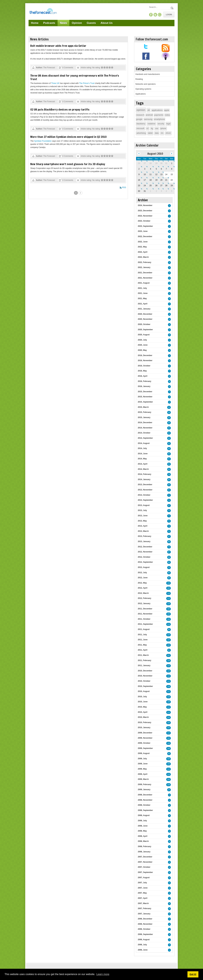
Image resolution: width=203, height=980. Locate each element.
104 (168, 717)
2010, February (144, 722)
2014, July (142, 448)
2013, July (142, 510)
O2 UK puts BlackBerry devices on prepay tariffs (59, 109)
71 (169, 495)
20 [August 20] (161, 180)
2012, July (142, 572)
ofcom (168, 133)
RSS (124, 187)
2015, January (144, 417)
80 (169, 578)
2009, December (145, 733)
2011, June (142, 640)
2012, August (144, 567)
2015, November (145, 397)
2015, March (143, 407)
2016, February (144, 381)
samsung (148, 119)
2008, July (142, 820)
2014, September (145, 438)
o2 (148, 128)
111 (168, 691)
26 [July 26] (139, 163)
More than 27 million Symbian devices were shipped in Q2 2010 (68, 137)
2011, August (144, 629)
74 (169, 526)
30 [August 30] (139, 191)
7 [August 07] (166, 169)
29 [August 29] (172, 185)
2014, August (144, 443)
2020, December (145, 314)
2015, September (145, 402)
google (139, 119)
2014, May (142, 459)
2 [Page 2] (80, 193)
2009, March (143, 779)
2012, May (142, 583)
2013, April (142, 526)
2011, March (143, 655)
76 (169, 500)
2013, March (143, 531)
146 (168, 738)
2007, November (145, 862)
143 (168, 728)
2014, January (144, 479)
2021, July (142, 288)
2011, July (142, 634)
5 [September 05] (171, 191)
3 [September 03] (161, 191)
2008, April (142, 836)
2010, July (142, 696)
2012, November (145, 552)
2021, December (145, 273)
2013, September (145, 500)
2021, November (145, 278)
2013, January (144, 541)
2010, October (144, 681)
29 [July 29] (156, 163)
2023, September (145, 226)
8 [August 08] (171, 169)
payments (158, 115)
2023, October (144, 221)
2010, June (142, 702)
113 (168, 598)
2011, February (144, 660)
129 (168, 604)
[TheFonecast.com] (43, 12)
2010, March (143, 717)
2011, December (145, 609)
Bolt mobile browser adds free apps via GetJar (58, 46)
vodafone (151, 124)
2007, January (144, 914)
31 (169, 443)
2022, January (144, 267)
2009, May (142, 769)
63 (169, 469)
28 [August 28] (166, 185)
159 (168, 759)
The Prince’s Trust (86, 83)
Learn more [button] (102, 974)
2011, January (144, 665)
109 (168, 614)
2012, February (144, 598)
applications (157, 110)
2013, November (145, 490)
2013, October (144, 495)
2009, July (142, 758)
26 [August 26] (156, 185)
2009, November (145, 738)
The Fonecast (49, 67)
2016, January (144, 386)
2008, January (144, 852)
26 (169, 418)
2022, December (145, 236)
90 (169, 629)
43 (169, 448)
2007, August (144, 877)
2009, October (144, 743)
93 (169, 753)
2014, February (144, 474)
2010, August (144, 691)
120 (168, 640)
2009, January (144, 789)
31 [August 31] (145, 191)
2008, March (143, 841)
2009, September (145, 748)
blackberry (141, 124)
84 (169, 480)
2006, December (145, 919)
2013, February (144, 536)
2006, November (145, 924)
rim (162, 133)
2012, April (142, 588)
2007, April (142, 898)
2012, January (144, 603)
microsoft (140, 128)
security (161, 124)
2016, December (145, 355)
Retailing (139, 79)
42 (169, 438)
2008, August (144, 815)
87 (169, 552)
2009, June (142, 764)
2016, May (142, 371)
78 (169, 474)
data (156, 133)
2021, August (144, 283)
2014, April (142, 464)
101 (168, 655)
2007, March (143, 903)
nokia (167, 115)
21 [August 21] (166, 180)
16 (169, 407)
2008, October (144, 805)
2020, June (142, 345)
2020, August (144, 335)
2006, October (144, 929)
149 (168, 743)
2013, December (145, 484)
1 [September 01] (150, 191)
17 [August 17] (145, 180)
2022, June (142, 242)
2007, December (145, 857)
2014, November (145, 428)
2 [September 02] (156, 191)
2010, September (145, 686)
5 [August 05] (156, 169)
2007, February (144, 908)
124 (168, 635)
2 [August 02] (139, 169)
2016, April (142, 376)
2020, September (145, 329)
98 (169, 557)
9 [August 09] (139, 174)
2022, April (142, 252)
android (149, 115)
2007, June (142, 888)
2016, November (145, 360)
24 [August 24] (145, 185)
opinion (141, 109)
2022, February (144, 262)
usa (156, 128)
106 (168, 609)
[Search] (159, 7)
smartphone (159, 119)
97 (169, 536)
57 (169, 505)
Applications (140, 94)
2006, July (142, 945)
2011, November (145, 614)
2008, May (142, 831)
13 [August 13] (161, 174)
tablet (150, 133)
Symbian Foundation (43, 141)
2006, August (144, 939)
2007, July (142, 883)
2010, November (145, 676)
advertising (141, 133)
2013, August (144, 505)
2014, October (144, 433)
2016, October (144, 366)
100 (168, 588)
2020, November (145, 319)
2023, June (142, 231)
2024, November (145, 205)
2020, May (142, 350)
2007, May (142, 893)
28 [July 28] (150, 163)
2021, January (144, 309)
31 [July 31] (166, 163)
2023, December (145, 211)
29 (169, 790)
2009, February (144, 784)
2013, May (142, 521)
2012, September (145, 562)
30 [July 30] (161, 163)
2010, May (142, 707)
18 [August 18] (150, 180)
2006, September (145, 934)
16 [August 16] (139, 180)
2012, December (145, 547)
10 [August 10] (145, 174)
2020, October (144, 324)
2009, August (144, 753)
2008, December (145, 795)
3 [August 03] (144, 169)
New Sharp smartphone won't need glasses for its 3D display (67, 164)
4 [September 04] (166, 191)
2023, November (145, 216)
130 (168, 619)
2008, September (145, 810)
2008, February (144, 846)
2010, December (145, 671)
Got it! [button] (193, 974)
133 (168, 583)
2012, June (142, 578)
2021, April (142, 304)
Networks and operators (145, 84)
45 (169, 428)
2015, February (144, 412)
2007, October (144, 867)
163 (168, 779)
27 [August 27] (161, 185)
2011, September (145, 624)
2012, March (143, 593)
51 (169, 459)
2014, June (142, 453)
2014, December (145, 422)
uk (148, 110)
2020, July (142, 340)
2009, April (142, 774)
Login (169, 14)
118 (168, 671)
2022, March (143, 257)
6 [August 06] (161, 169)
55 (169, 464)
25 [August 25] (150, 185)
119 (168, 624)
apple (166, 110)
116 (168, 666)
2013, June (142, 516)
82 (169, 650)
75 (169, 510)
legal (168, 124)
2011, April (142, 650)
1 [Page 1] (75, 193)
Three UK (55, 83)
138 (168, 661)
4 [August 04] (150, 169)
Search (172, 8)
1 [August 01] (171, 163)
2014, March (143, 469)
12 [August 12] (156, 174)
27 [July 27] (145, 163)
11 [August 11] (150, 174)
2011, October (144, 619)
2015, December (145, 391)
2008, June (142, 826)
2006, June (142, 950)
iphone (163, 128)
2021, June (142, 293)
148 (168, 748)
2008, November (145, 800)
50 (169, 454)
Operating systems (143, 89)
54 (169, 433)
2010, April (142, 712)
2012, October (144, 557)
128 (168, 702)
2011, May (142, 645)
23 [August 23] (139, 185)
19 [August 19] (156, 180)
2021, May (142, 298)
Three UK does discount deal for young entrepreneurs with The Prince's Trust (74, 77)
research (140, 115)
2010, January (144, 727)
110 (168, 593)
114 (168, 707)
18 (169, 412)
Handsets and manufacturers (147, 74)
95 (169, 542)
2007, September (145, 872)
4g (152, 128)
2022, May (142, 247)
